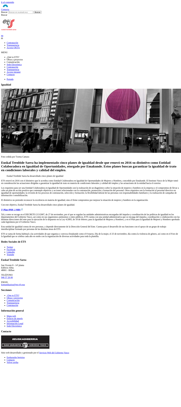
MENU (4, 52)
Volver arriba (12, 362)
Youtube (10, 254)
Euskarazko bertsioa (16, 357)
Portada (10, 79)
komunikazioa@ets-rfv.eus (13, 284)
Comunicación (13, 300)
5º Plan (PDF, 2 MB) (12, 210)
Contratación (12, 67)
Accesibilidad (13, 321)
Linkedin (11, 252)
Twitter (10, 247)
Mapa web (11, 316)
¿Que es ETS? (13, 295)
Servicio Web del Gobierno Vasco (54, 353)
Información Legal (15, 323)
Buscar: (4, 12)
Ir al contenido (7, 2)
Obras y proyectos (15, 298)
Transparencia (13, 69)
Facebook (11, 249)
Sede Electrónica (14, 64)
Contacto (5, 9)
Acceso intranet (14, 72)
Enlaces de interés (15, 318)
